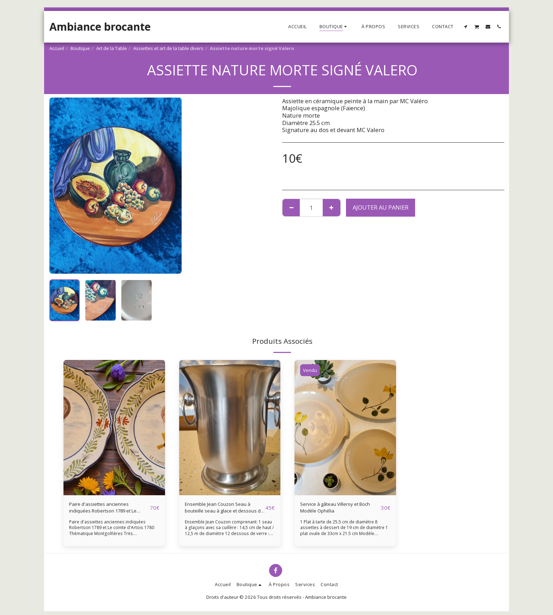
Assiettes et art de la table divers (168, 48)
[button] (466, 26)
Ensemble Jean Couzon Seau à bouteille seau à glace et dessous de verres (223, 509)
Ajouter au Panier (380, 207)
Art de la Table (111, 48)
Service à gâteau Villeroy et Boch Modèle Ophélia (336, 509)
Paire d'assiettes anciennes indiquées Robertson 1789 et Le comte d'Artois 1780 (108, 509)
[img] (114, 427)
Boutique (80, 48)
